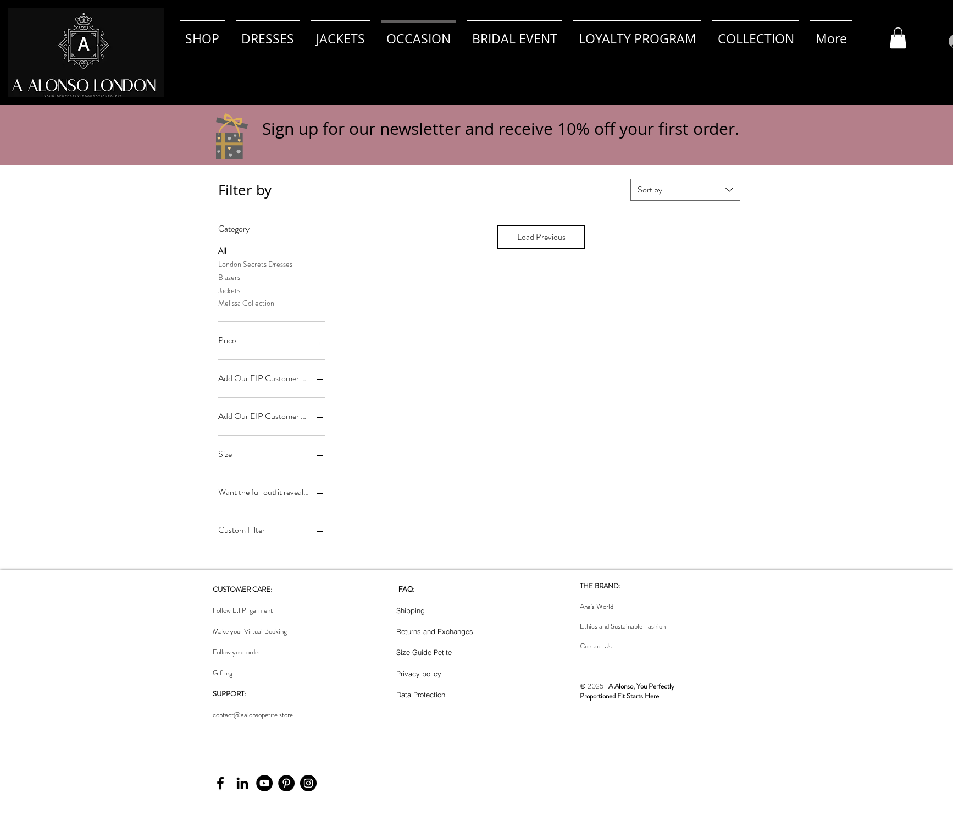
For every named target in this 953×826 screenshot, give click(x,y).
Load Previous (541, 236)
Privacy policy (418, 673)
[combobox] (685, 190)
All (222, 250)
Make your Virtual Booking (250, 631)
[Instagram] (308, 783)
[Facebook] (220, 783)
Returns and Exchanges (434, 631)
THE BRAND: (600, 586)
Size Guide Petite (424, 652)
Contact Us (596, 646)
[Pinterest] (286, 783)
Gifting (222, 673)
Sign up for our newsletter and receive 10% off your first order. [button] (500, 129)
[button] (898, 37)
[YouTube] (264, 783)
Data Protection (420, 694)
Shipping (410, 610)
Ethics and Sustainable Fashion (623, 626)
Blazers (229, 277)
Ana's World (596, 606)
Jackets (229, 290)
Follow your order (237, 652)
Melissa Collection (246, 303)
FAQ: (406, 589)
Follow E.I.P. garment (243, 610)
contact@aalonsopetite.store (253, 714)
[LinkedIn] (242, 783)
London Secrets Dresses (255, 263)
